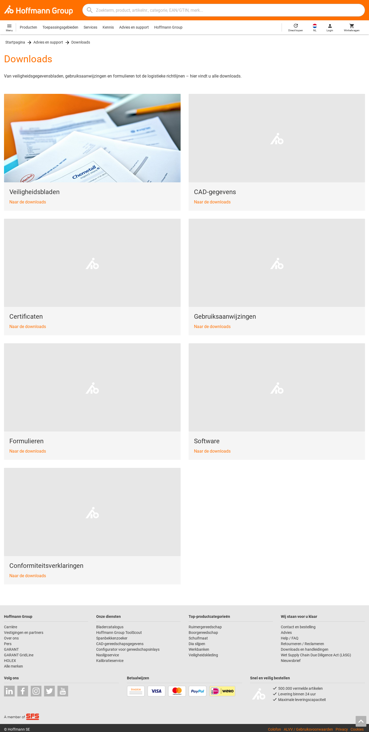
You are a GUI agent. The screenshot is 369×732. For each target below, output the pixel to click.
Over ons (11, 638)
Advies (286, 632)
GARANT (11, 649)
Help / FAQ (289, 638)
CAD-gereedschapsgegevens (119, 644)
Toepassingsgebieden (60, 27)
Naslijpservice (107, 655)
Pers (7, 644)
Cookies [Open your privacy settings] (357, 729)
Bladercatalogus (109, 627)
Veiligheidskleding (203, 655)
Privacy (342, 729)
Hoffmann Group (168, 27)
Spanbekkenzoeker (111, 638)
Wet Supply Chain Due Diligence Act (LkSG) (316, 655)
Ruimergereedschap (205, 627)
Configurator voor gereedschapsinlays (128, 649)
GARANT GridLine (18, 655)
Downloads (80, 42)
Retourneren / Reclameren (302, 644)
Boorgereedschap (203, 632)
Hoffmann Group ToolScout (119, 632)
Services (90, 27)
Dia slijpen (197, 644)
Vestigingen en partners (23, 632)
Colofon (274, 729)
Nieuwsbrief (291, 660)
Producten (28, 27)
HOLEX (10, 660)
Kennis (108, 27)
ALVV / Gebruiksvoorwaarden (308, 729)
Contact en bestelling (298, 627)
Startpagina (15, 42)
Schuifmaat (198, 638)
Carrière (10, 627)
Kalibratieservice (109, 660)
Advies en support (134, 27)
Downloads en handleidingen (304, 649)
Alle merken (13, 666)
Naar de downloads (27, 202)
